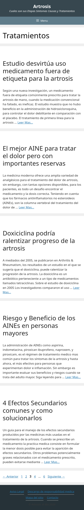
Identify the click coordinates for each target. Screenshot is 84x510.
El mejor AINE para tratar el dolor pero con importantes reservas (39, 155)
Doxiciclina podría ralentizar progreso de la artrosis (39, 240)
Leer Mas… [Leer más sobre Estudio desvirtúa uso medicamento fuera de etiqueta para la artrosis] (25, 122)
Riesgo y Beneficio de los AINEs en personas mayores (39, 325)
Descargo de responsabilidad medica (51, 491)
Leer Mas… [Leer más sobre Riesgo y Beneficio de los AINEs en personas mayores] (73, 377)
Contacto (52, 497)
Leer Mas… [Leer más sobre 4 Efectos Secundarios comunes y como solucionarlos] (52, 462)
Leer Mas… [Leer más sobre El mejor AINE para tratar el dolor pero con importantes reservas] (26, 207)
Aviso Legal (17, 491)
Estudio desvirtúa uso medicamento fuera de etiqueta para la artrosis (38, 71)
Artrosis (42, 6)
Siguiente (56, 476)
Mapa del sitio (34, 497)
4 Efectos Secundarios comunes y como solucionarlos (35, 410)
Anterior (10, 476)
